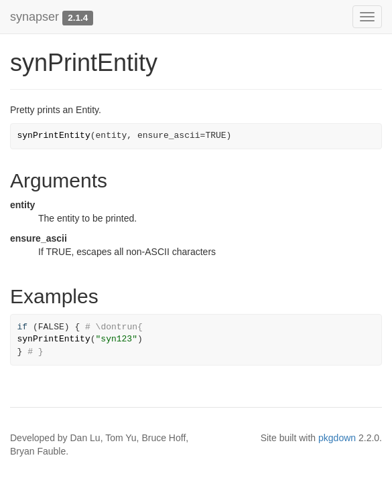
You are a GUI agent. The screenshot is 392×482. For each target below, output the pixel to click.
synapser (34, 16)
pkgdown (337, 437)
